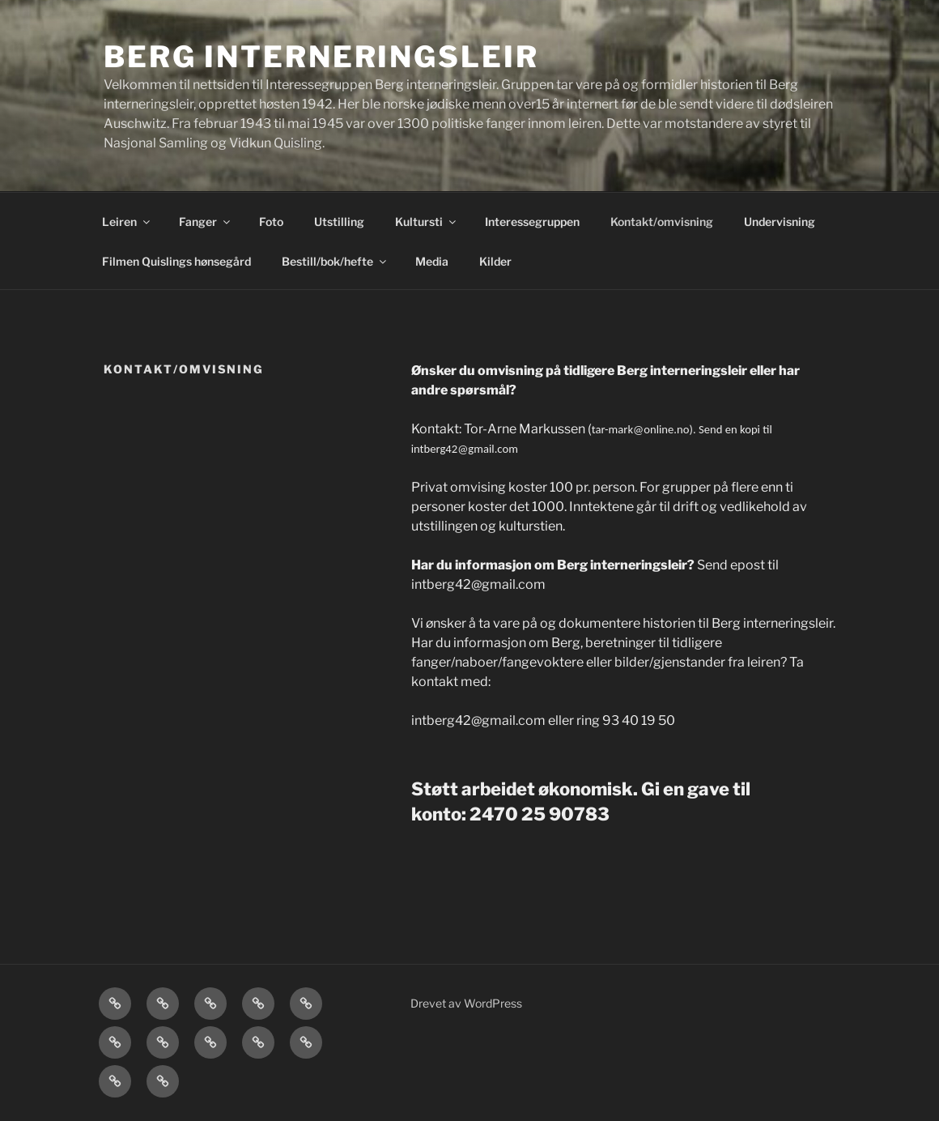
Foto (271, 221)
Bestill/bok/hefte (335, 261)
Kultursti (426, 221)
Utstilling (339, 221)
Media (431, 261)
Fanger (205, 221)
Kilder (495, 261)
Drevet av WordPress (466, 1003)
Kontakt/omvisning (661, 221)
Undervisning (779, 221)
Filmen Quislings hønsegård (176, 261)
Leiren (127, 221)
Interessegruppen (532, 221)
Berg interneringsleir (321, 57)
